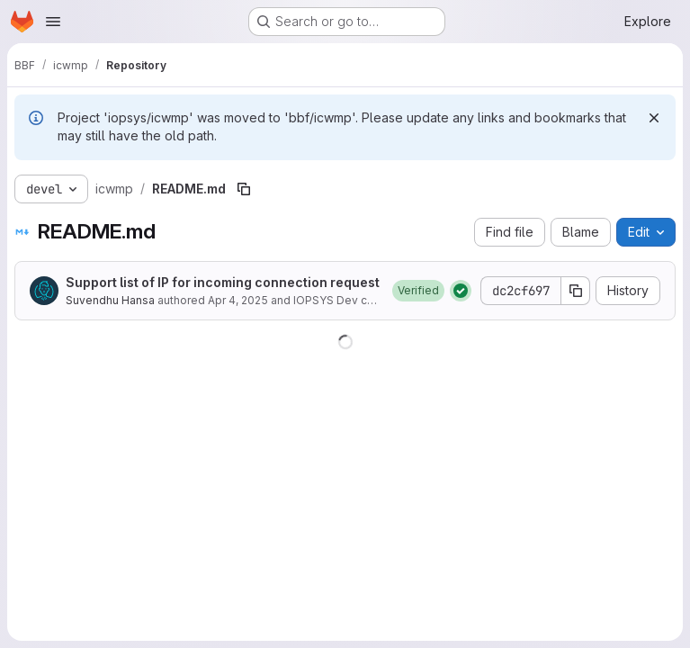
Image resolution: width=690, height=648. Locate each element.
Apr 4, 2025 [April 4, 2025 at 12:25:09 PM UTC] (238, 300)
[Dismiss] (654, 118)
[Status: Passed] (460, 291)
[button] (418, 291)
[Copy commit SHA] (575, 290)
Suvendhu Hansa (110, 300)
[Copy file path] (243, 189)
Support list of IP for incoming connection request (223, 282)
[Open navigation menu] (53, 21)
